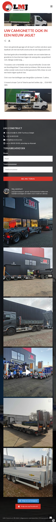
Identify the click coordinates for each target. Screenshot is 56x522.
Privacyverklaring (46, 518)
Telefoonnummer (10, 164)
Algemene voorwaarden (30, 518)
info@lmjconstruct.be (14, 140)
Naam (6, 153)
